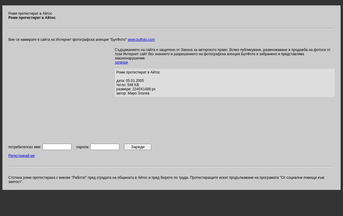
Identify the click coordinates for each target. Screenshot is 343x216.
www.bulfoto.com (141, 40)
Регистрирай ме (21, 156)
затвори (121, 62)
